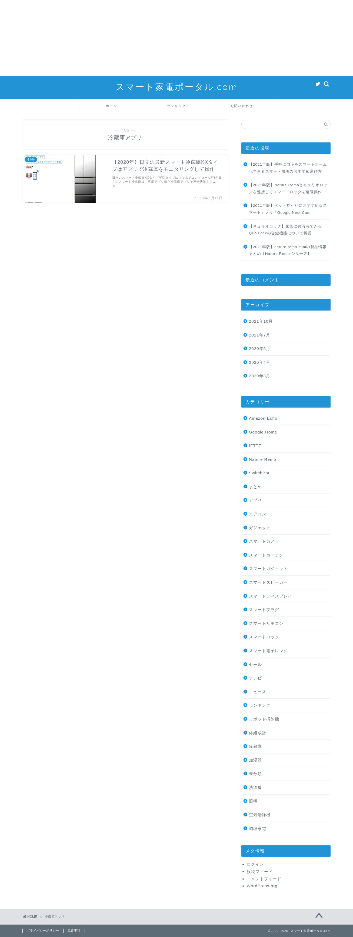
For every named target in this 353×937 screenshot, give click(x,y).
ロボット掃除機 (264, 719)
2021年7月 (259, 335)
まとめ (255, 486)
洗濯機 (255, 787)
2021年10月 (261, 321)
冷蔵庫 (255, 746)
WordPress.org (262, 885)
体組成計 (257, 733)
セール (255, 664)
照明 (253, 801)
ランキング (176, 106)
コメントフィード (264, 878)
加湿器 (255, 760)
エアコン (257, 514)
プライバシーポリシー (43, 930)
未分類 (255, 773)
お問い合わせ (241, 106)
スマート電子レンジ (268, 650)
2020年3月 (259, 376)
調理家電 (257, 828)
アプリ (255, 500)
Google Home (263, 432)
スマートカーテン (266, 555)
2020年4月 (259, 362)
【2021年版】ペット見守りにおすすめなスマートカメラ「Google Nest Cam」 (288, 209)
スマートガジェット (268, 568)
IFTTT (255, 445)
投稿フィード (260, 871)
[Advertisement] (162, 38)
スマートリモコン (266, 623)
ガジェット (260, 527)
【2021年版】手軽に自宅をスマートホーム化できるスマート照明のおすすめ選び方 (288, 168)
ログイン (255, 864)
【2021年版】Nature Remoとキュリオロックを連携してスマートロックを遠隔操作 (288, 188)
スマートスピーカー (268, 582)
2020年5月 (259, 348)
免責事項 (74, 930)
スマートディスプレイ (270, 596)
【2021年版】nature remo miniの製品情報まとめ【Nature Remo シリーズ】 (288, 250)
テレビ (255, 678)
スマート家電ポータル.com (176, 86)
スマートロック (264, 637)
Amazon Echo (263, 418)
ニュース (257, 691)
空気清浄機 (260, 814)
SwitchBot (259, 473)
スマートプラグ (264, 609)
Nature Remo (262, 459)
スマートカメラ (264, 541)
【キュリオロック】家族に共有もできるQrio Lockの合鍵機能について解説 (285, 229)
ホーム (111, 106)
